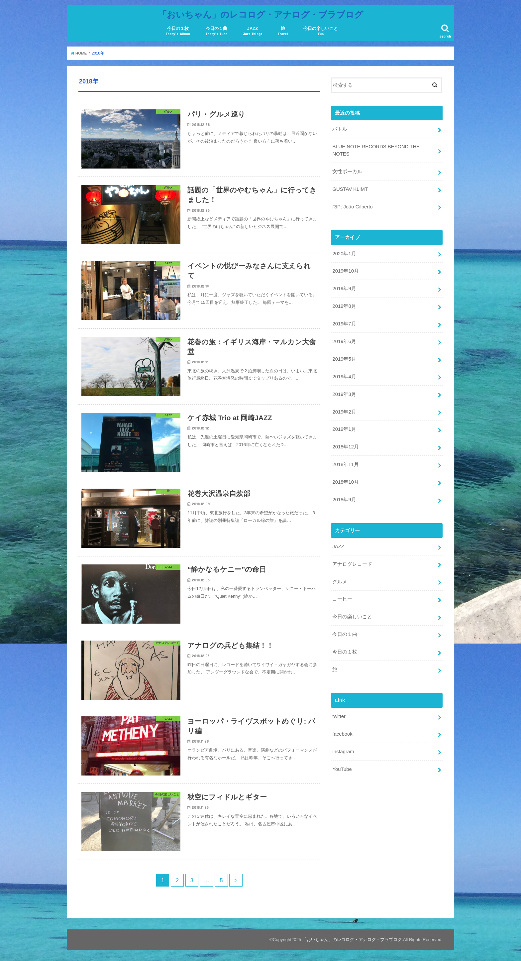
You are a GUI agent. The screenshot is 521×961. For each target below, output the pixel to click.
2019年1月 (344, 429)
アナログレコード (352, 564)
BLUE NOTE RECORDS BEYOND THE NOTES (376, 150)
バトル (339, 129)
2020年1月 (344, 253)
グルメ (339, 581)
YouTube (342, 769)
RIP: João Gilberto (352, 206)
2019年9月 (344, 288)
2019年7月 (344, 323)
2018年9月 (344, 499)
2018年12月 (345, 446)
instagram (343, 751)
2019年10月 (345, 271)
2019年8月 (344, 306)
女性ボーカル (347, 171)
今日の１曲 (216, 31)
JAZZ (252, 31)
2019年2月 (344, 412)
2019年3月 (344, 394)
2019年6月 (344, 341)
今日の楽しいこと (320, 31)
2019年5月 (344, 359)
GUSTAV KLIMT (350, 189)
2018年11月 (345, 464)
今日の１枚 (178, 31)
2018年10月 (345, 482)
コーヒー (342, 599)
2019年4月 (344, 376)
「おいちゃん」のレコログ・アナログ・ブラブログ (260, 14)
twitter (339, 716)
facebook (342, 734)
